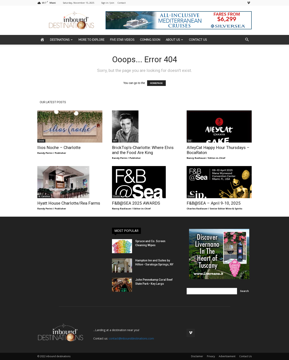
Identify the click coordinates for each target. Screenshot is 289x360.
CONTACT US (198, 39)
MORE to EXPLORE (91, 39)
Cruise (116, 196)
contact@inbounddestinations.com (131, 338)
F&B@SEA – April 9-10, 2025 (214, 203)
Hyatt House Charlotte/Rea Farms (68, 203)
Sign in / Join (107, 2)
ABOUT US (174, 39)
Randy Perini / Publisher (51, 152)
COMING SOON (150, 39)
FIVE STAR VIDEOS (122, 39)
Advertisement (227, 356)
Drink (41, 140)
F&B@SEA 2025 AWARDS (136, 203)
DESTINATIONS (61, 39)
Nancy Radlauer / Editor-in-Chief (206, 157)
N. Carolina (44, 196)
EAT (115, 140)
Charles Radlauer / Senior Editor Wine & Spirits (214, 208)
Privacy (211, 356)
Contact (121, 2)
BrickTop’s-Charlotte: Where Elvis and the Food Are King (143, 150)
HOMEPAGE (156, 83)
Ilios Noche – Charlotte (59, 147)
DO (189, 140)
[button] (247, 40)
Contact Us (245, 356)
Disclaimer (197, 356)
